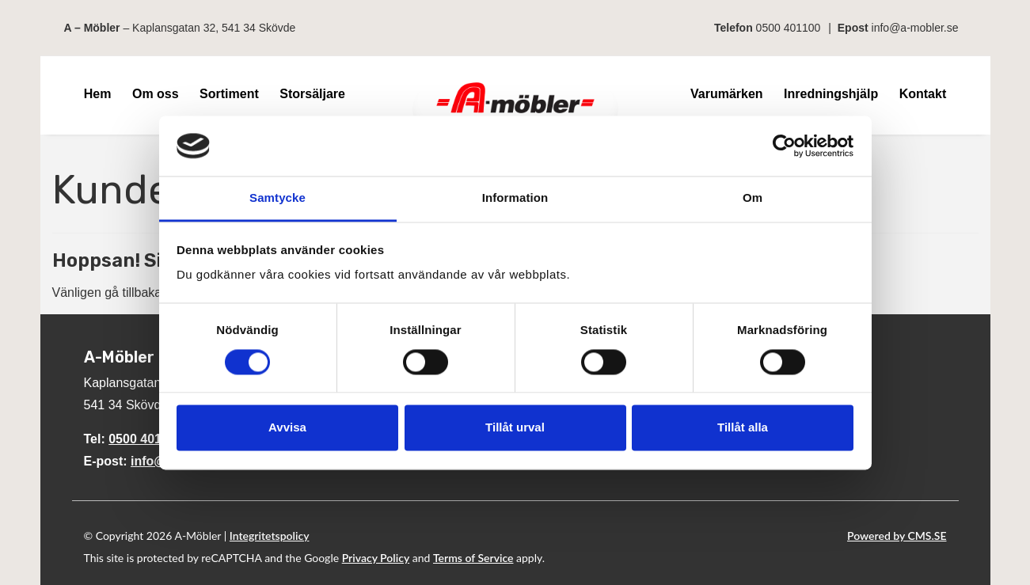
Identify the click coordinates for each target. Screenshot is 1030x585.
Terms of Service (473, 557)
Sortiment (229, 94)
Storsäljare (312, 94)
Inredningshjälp (831, 94)
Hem (98, 94)
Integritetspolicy (270, 535)
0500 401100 (788, 27)
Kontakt (923, 94)
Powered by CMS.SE (896, 535)
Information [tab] (515, 198)
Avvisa (287, 428)
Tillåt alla (742, 428)
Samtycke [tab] (277, 198)
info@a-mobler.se (915, 27)
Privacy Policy (376, 557)
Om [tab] (752, 198)
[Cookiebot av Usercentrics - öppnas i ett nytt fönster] (784, 146)
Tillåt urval (515, 428)
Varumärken (726, 94)
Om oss (155, 94)
